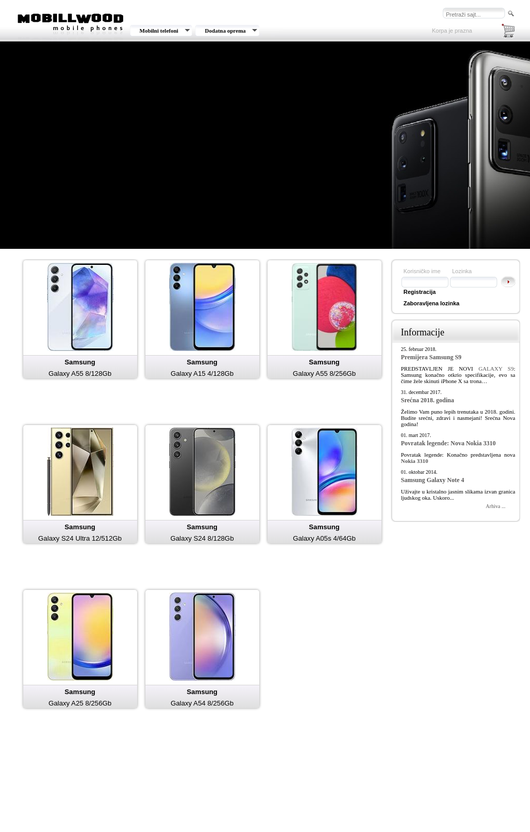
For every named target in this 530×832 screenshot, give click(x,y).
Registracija (420, 292)
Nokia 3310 (415, 461)
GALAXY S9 (495, 368)
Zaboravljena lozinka (432, 303)
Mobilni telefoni (159, 30)
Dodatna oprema (225, 30)
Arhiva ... (496, 506)
